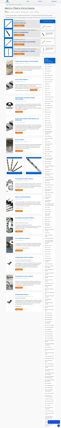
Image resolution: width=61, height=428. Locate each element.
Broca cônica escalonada (47, 214)
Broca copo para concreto (48, 197)
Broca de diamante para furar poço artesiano (49, 133)
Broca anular (47, 141)
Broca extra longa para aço (49, 293)
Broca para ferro (48, 71)
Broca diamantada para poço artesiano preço (49, 204)
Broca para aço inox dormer (49, 277)
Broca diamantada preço (48, 361)
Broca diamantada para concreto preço (49, 373)
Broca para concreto (49, 79)
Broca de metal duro (49, 177)
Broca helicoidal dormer (48, 300)
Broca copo (47, 147)
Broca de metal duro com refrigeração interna (49, 418)
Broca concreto (48, 129)
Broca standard (48, 383)
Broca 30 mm (47, 254)
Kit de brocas (47, 94)
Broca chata (47, 88)
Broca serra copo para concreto (49, 230)
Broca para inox (48, 347)
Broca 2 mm (47, 68)
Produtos (40, 1)
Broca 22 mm (47, 249)
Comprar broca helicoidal (48, 261)
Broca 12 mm (47, 86)
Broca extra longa (48, 263)
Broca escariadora (48, 319)
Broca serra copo (48, 125)
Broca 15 (47, 90)
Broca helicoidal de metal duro (49, 425)
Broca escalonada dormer (48, 286)
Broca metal (47, 182)
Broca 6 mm (47, 256)
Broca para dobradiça (49, 327)
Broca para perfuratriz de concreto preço (49, 377)
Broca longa (47, 207)
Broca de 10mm (48, 227)
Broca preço (47, 209)
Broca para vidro (48, 112)
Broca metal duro (48, 187)
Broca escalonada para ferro (49, 350)
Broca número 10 (48, 77)
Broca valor (47, 153)
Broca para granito (48, 333)
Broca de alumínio (48, 127)
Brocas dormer (48, 258)
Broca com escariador (49, 325)
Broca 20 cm (47, 109)
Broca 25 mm (47, 114)
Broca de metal (48, 156)
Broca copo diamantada (47, 224)
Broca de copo (48, 64)
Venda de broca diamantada (48, 201)
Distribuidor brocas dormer (49, 303)
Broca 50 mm (47, 92)
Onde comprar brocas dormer (49, 307)
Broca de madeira (48, 66)
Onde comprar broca (49, 192)
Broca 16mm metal (49, 105)
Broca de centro (48, 99)
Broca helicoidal (48, 136)
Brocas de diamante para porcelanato (49, 159)
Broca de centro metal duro (49, 414)
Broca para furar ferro (49, 401)
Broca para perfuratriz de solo (49, 367)
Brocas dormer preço (49, 283)
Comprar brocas (48, 245)
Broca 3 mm (47, 251)
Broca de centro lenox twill (49, 310)
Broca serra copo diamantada (48, 190)
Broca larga (47, 149)
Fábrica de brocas (48, 217)
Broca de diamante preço (49, 139)
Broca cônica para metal (48, 235)
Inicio (28, 1)
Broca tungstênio (48, 329)
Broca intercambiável (49, 364)
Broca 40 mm (47, 118)
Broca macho (47, 171)
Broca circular (48, 221)
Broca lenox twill (48, 313)
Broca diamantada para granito (49, 341)
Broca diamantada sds (49, 393)
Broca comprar (48, 163)
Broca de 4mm (48, 122)
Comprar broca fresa (49, 398)
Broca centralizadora (49, 338)
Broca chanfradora (48, 387)
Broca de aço (47, 120)
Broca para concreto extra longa (49, 266)
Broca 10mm (47, 405)
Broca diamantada (48, 315)
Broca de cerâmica (48, 107)
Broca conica (47, 116)
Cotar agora (19, 25)
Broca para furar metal (49, 358)
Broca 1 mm (47, 219)
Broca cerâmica (48, 161)
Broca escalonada (48, 317)
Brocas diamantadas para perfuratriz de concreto (49, 242)
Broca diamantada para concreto (49, 166)
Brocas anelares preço (49, 385)
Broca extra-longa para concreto (49, 296)
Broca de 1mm (48, 211)
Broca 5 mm (47, 232)
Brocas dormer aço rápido (49, 280)
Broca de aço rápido (49, 101)
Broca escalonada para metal (49, 353)
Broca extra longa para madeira (49, 273)
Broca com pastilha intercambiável (49, 390)
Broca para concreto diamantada (49, 174)
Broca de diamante (49, 151)
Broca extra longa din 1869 (49, 289)
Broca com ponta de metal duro (49, 408)
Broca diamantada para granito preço (49, 380)
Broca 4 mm (47, 73)
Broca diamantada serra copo (48, 144)
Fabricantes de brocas (49, 96)
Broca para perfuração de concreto (49, 180)
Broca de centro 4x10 (49, 411)
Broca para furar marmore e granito (49, 396)
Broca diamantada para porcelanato (49, 344)
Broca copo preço (48, 169)
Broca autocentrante (49, 335)
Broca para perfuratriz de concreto (49, 370)
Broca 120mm (48, 103)
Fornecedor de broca (49, 185)
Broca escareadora (49, 331)
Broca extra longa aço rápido (49, 270)
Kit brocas (47, 84)
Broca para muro (48, 81)
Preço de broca (48, 194)
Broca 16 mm (47, 247)
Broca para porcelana (49, 238)
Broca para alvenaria (49, 356)
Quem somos (54, 1)
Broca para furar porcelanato (48, 322)
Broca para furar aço (49, 403)
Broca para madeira (49, 75)
